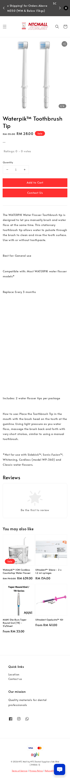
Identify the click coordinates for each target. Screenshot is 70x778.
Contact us (15, 679)
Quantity (8, 162)
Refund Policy (51, 770)
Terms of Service (19, 770)
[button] (5, 27)
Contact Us (35, 192)
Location (13, 674)
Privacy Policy (36, 770)
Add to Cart (35, 182)
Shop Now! (32, 13)
